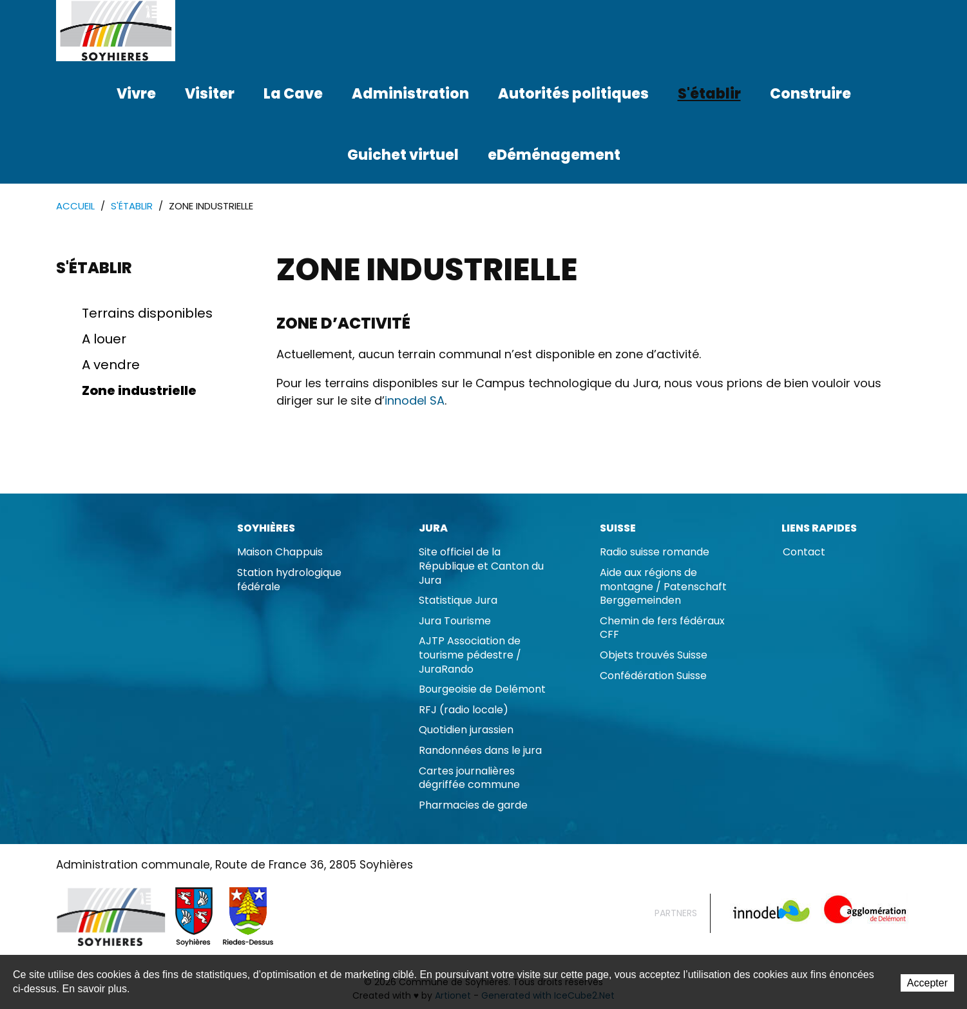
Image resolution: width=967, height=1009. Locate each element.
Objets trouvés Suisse (653, 655)
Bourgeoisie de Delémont (482, 689)
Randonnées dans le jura (480, 750)
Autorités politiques (573, 94)
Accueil (75, 206)
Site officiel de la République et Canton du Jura (481, 565)
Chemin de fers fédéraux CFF (662, 627)
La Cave (293, 94)
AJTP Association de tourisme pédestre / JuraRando (470, 654)
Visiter (210, 94)
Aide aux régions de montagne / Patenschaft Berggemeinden (663, 586)
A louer (104, 339)
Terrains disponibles (147, 313)
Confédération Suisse (653, 675)
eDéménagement (554, 155)
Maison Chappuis (280, 551)
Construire (810, 94)
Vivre (136, 94)
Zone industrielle (139, 390)
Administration (410, 94)
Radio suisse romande (654, 551)
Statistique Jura (458, 600)
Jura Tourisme (455, 620)
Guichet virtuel (403, 155)
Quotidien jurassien (466, 729)
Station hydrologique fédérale (289, 579)
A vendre (111, 365)
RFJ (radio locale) (463, 709)
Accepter (927, 982)
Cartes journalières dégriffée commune (469, 778)
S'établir (709, 94)
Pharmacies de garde (473, 805)
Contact (804, 551)
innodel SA (415, 400)
